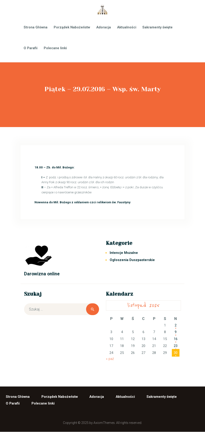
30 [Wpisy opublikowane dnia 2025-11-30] (175, 353)
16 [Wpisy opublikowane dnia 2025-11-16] (175, 339)
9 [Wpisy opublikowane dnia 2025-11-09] (176, 332)
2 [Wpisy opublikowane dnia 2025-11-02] (176, 325)
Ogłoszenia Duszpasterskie (132, 260)
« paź (110, 359)
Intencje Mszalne (124, 253)
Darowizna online (42, 274)
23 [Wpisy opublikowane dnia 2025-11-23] (175, 346)
